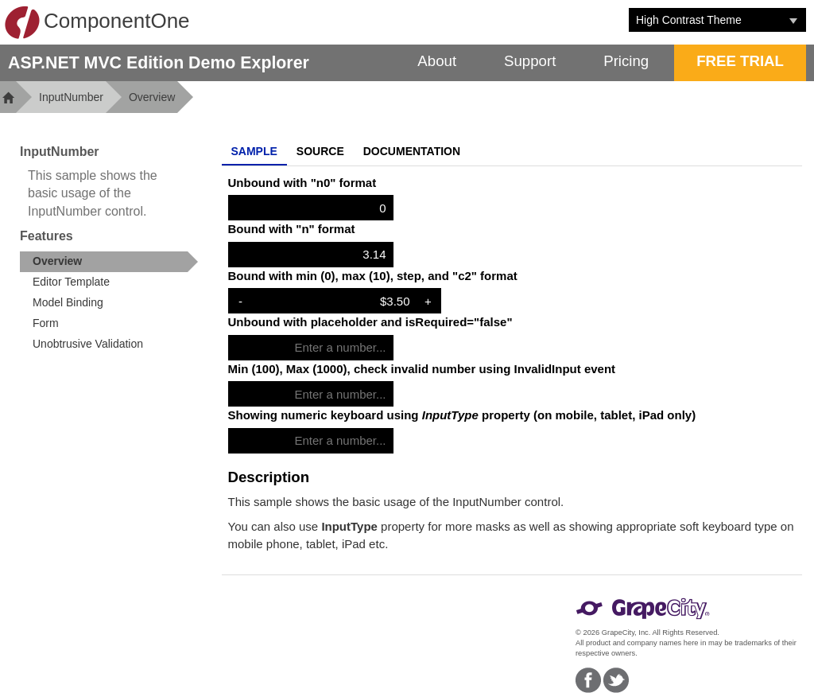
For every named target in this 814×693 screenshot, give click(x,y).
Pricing (626, 61)
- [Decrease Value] (240, 301)
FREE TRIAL (740, 61)
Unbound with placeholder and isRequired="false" (370, 322)
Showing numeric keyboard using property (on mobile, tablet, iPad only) (462, 415)
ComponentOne (97, 22)
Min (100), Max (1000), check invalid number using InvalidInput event (422, 369)
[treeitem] (109, 261)
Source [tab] (320, 151)
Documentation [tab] (411, 151)
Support (530, 61)
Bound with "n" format (291, 229)
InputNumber (71, 97)
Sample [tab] (254, 151)
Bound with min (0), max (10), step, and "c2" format (372, 275)
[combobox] (705, 20)
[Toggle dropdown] (793, 20)
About (436, 61)
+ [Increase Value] (428, 301)
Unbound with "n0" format (302, 182)
